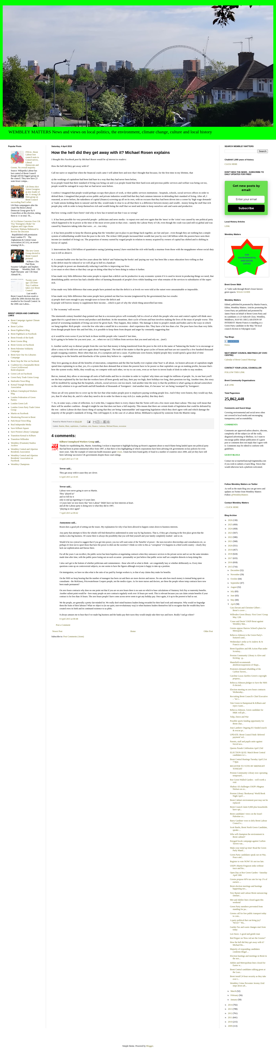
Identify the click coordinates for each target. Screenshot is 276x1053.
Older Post (208, 631)
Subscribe (246, 208)
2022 (230, 537)
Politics (227, 345)
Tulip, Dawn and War (239, 717)
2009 (230, 1026)
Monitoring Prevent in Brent (23, 417)
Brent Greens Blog (19, 341)
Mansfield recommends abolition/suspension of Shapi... (245, 663)
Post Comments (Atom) (73, 636)
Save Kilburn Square (20, 428)
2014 (230, 1005)
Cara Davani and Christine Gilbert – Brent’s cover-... (245, 608)
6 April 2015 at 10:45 (69, 477)
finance (95, 426)
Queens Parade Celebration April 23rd (246, 748)
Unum (119, 452)
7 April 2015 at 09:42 (69, 513)
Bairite (61, 426)
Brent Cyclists (17, 326)
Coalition (83, 426)
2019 (230, 550)
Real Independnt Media (21, 424)
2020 (230, 545)
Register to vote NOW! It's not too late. (247, 861)
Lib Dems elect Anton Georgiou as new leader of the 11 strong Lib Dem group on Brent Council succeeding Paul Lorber (25, 194)
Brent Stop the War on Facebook (25, 361)
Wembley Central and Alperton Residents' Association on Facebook (24, 458)
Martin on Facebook (19, 413)
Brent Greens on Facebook (22, 345)
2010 (230, 1022)
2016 (230, 562)
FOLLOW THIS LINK (235, 372)
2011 (230, 1017)
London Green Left (19, 403)
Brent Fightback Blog (20, 330)
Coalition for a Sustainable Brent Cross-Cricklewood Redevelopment (25, 367)
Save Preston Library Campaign (25, 432)
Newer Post (57, 631)
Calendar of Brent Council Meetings (240, 359)
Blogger (149, 1046)
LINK (227, 226)
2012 (230, 1013)
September (235, 583)
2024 (230, 528)
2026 (230, 520)
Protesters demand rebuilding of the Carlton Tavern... (245, 670)
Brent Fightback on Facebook (23, 334)
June (233, 595)
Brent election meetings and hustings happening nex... (246, 887)
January (234, 999)
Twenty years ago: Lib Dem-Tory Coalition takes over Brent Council (33, 285)
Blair (67, 426)
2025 (230, 524)
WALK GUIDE (243, 292)
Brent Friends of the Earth (22, 337)
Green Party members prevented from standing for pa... (246, 907)
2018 (230, 554)
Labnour (102, 426)
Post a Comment (63, 625)
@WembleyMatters (239, 494)
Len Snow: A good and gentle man (245, 934)
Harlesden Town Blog (20, 381)
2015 (230, 566)
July (233, 591)
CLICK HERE (231, 164)
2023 (230, 533)
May (233, 600)
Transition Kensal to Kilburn (23, 435)
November (235, 574)
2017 (230, 558)
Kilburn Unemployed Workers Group (77, 441)
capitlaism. (74, 426)
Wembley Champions (20, 464)
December (235, 570)
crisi (89, 426)
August (234, 587)
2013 (230, 1009)
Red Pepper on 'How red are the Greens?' (248, 938)
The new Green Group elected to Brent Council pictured (33, 254)
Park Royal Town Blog (21, 421)
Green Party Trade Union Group (25, 377)
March (234, 991)
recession (122, 426)
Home (133, 631)
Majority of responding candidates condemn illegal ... (245, 950)
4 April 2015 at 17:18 (69, 459)
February (235, 995)
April (233, 604)
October (234, 579)
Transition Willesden (20, 439)
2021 (230, 541)
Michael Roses (112, 426)
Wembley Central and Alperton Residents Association (24, 450)
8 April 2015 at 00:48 (69, 619)
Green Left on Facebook (21, 373)
